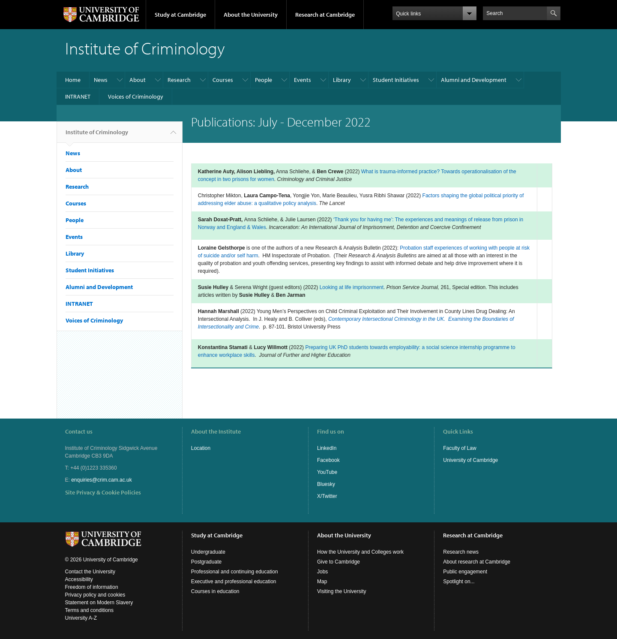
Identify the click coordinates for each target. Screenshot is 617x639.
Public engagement (465, 572)
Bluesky (326, 484)
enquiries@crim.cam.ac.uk (101, 480)
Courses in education (215, 591)
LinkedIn (326, 448)
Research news (461, 552)
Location (200, 448)
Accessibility (79, 579)
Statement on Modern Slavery (99, 603)
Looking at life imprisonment (351, 287)
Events (302, 80)
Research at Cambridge (325, 14)
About (137, 80)
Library (342, 80)
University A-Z (81, 618)
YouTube (327, 472)
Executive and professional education (233, 582)
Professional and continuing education (234, 572)
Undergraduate (208, 552)
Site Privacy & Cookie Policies (103, 492)
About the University (251, 14)
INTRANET (77, 96)
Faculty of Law (459, 448)
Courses (223, 80)
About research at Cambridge (476, 562)
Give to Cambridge (338, 562)
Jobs (322, 572)
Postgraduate (206, 562)
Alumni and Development (473, 80)
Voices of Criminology (135, 96)
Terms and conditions (89, 610)
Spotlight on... (458, 582)
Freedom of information (91, 587)
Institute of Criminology (97, 135)
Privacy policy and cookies (95, 595)
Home (73, 80)
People (263, 80)
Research (179, 80)
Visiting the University (341, 591)
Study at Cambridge (180, 14)
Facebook (328, 460)
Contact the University (90, 572)
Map (322, 582)
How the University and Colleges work (360, 552)
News (101, 80)
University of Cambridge (470, 460)
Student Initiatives (396, 80)
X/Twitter (327, 496)
